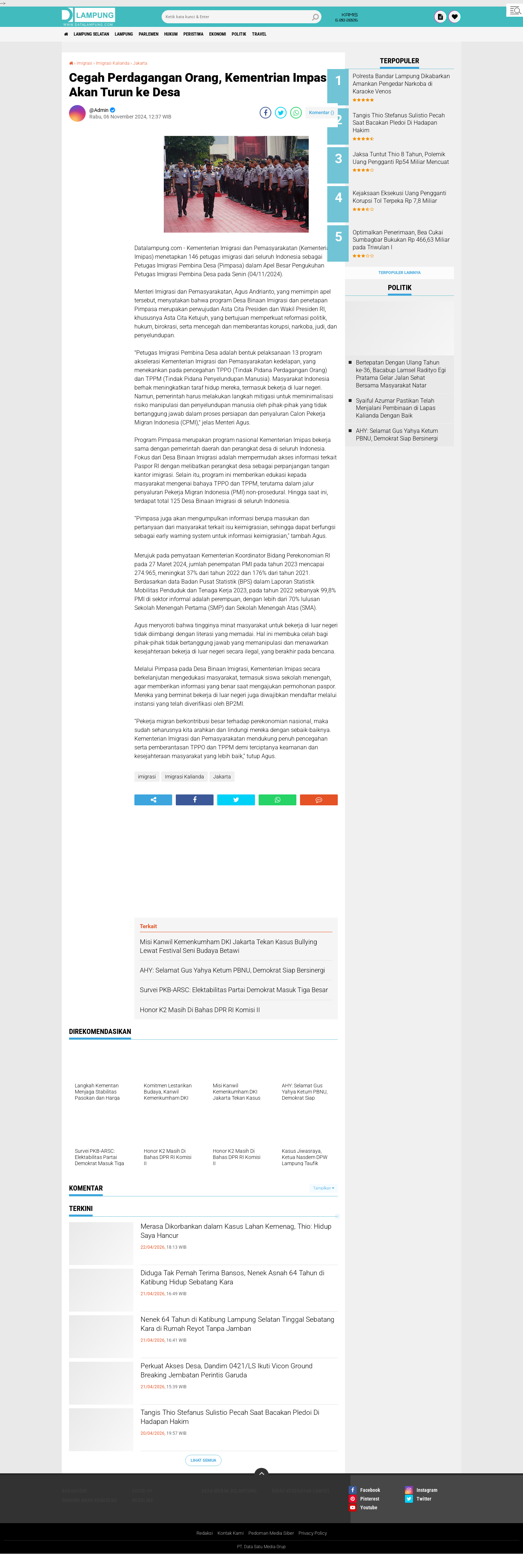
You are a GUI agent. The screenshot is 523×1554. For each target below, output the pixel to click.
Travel (308, 34)
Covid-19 (142, 1491)
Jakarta (150, 63)
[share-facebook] (265, 112)
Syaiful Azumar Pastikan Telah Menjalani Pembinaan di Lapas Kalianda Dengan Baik (395, 394)
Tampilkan (323, 1188)
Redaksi (200, 1534)
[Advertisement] (98, 236)
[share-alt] (153, 799)
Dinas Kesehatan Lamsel (301, 1491)
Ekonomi (257, 34)
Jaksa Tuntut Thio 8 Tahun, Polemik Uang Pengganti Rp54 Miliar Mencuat (405, 157)
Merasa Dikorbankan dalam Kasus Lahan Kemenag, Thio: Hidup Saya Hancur (225, 1234)
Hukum (198, 34)
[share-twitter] (281, 112)
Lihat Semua (203, 1460)
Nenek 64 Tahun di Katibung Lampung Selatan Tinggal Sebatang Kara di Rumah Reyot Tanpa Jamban (234, 1333)
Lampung (139, 34)
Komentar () (321, 112)
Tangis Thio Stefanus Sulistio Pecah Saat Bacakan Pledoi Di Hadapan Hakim (224, 1420)
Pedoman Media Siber (271, 1534)
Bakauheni (74, 1491)
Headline (142, 1500)
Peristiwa (226, 34)
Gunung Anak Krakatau (89, 1500)
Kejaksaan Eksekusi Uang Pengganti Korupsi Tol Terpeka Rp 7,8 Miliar (403, 194)
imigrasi (86, 63)
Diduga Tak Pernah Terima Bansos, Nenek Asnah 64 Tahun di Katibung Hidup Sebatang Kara (231, 1287)
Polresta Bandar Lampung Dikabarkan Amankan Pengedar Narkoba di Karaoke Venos (408, 87)
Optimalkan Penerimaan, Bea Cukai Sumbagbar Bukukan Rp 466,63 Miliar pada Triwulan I (409, 231)
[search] (241, 16)
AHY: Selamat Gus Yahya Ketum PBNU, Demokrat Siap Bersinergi (397, 420)
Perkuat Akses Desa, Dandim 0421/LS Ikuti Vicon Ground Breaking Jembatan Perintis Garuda (227, 1380)
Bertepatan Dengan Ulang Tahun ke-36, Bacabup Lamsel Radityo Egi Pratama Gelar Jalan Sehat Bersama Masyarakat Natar (401, 360)
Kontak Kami (228, 1534)
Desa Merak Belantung (229, 1491)
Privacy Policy (316, 1534)
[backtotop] (261, 1475)
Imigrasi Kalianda (118, 63)
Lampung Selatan (99, 34)
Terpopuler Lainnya (399, 258)
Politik (283, 34)
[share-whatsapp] (296, 112)
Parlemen (170, 34)
